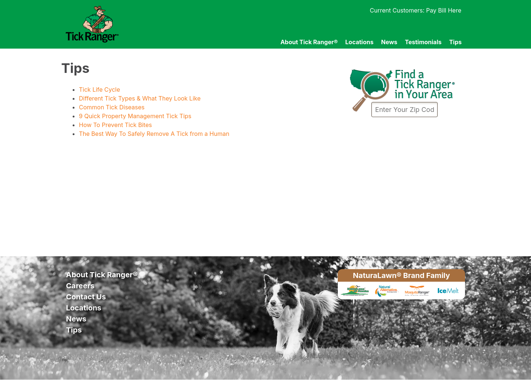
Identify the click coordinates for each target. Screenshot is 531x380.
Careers (80, 285)
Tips (455, 42)
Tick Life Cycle (99, 89)
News (389, 42)
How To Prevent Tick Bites (115, 125)
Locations (359, 42)
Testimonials (423, 42)
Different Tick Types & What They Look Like (140, 98)
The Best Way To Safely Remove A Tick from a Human (154, 133)
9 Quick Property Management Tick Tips (135, 116)
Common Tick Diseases (112, 107)
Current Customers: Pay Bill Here (415, 10)
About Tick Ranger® (308, 42)
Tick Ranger (126, 24)
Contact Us (86, 296)
